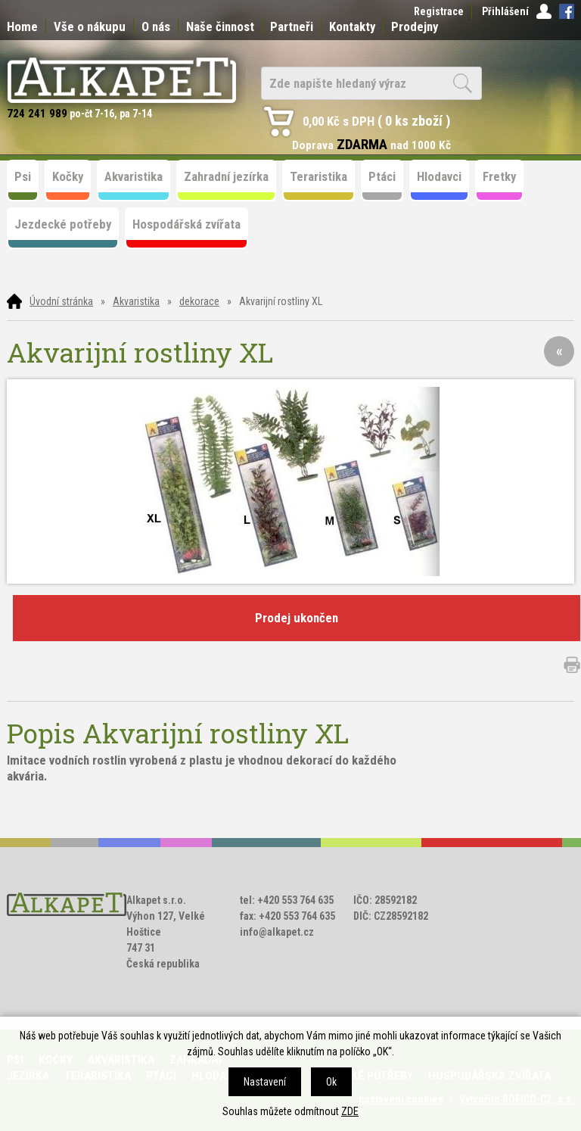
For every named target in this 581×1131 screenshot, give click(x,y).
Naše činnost (220, 26)
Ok (331, 1082)
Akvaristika (136, 301)
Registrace (439, 11)
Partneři (291, 26)
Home (22, 26)
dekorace (199, 301)
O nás (155, 26)
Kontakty (352, 26)
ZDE (350, 1111)
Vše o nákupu (90, 26)
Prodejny (414, 26)
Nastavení (265, 1082)
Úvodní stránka (61, 301)
